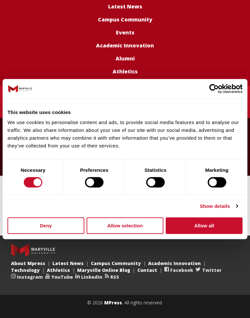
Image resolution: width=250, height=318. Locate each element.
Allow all (204, 225)
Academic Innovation (125, 45)
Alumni (125, 58)
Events (125, 32)
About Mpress (28, 263)
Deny (46, 225)
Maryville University (33, 250)
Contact (147, 270)
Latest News (125, 6)
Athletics (125, 71)
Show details (215, 206)
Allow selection (125, 225)
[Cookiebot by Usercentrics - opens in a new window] (214, 89)
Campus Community (125, 19)
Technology (25, 270)
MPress (113, 302)
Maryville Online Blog (103, 270)
